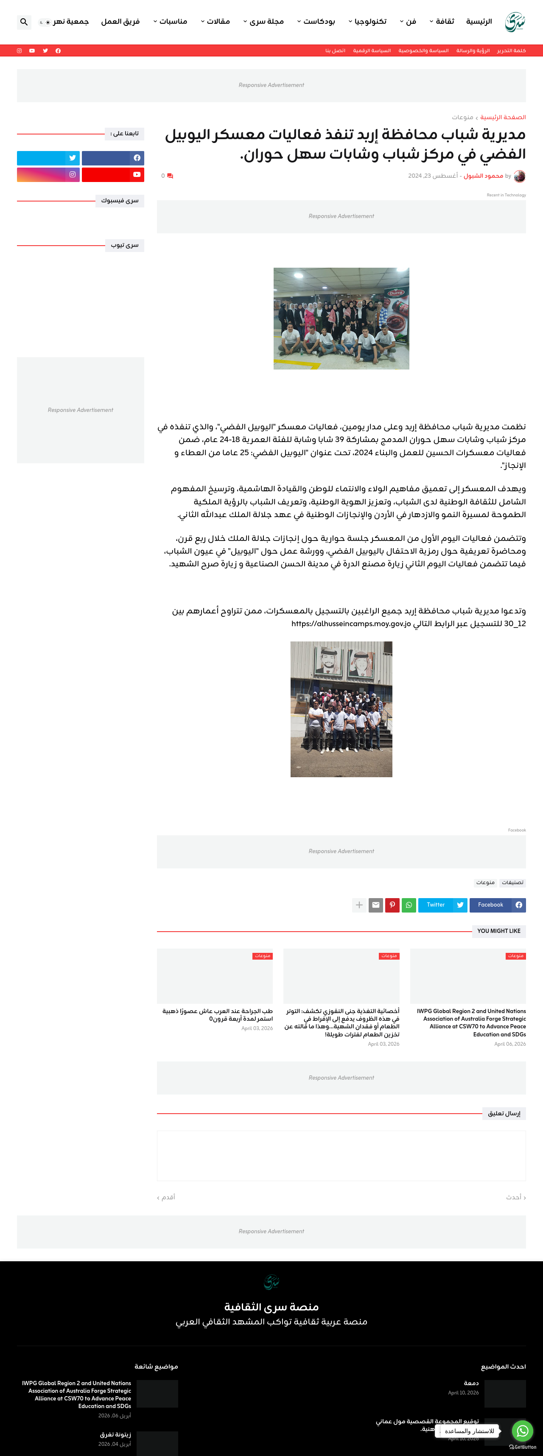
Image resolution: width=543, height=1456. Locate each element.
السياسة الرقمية (372, 51)
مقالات (218, 22)
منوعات (462, 118)
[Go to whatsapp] (522, 1431)
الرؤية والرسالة (473, 51)
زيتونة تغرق (115, 1435)
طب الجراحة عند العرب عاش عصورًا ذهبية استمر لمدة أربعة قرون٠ (217, 1015)
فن (411, 22)
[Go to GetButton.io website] (522, 1447)
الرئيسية (479, 22)
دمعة (471, 1384)
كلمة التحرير (512, 51)
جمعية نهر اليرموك (57, 22)
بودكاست (319, 22)
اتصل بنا (335, 51)
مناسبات (174, 22)
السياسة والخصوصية (423, 51)
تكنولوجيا (370, 22)
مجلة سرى (266, 22)
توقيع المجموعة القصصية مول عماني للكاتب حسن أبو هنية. (427, 1426)
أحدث (513, 1198)
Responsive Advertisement (271, 85)
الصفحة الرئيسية (503, 118)
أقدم (168, 1198)
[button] (45, 22)
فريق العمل (120, 22)
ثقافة (445, 22)
